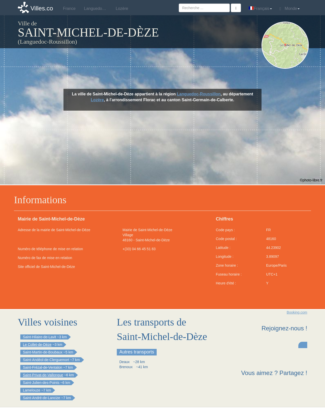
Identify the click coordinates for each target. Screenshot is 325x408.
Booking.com (297, 312)
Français (260, 8)
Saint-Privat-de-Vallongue (43, 375)
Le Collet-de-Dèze (37, 345)
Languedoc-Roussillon (198, 94)
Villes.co (41, 8)
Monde (290, 8)
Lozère (97, 100)
